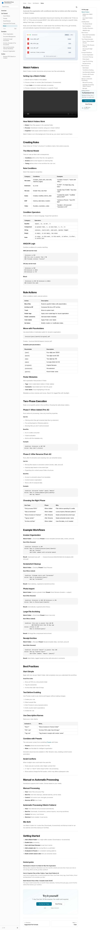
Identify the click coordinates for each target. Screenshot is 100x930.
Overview (3, 10)
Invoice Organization (32, 535)
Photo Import (29, 589)
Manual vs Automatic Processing (42, 779)
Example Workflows (35, 530)
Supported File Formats (9, 23)
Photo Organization (8, 34)
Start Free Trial (89, 100)
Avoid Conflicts (30, 759)
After (71, 34)
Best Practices (32, 666)
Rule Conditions (30, 168)
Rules (4, 26)
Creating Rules (32, 142)
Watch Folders (32, 67)
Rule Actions (31, 292)
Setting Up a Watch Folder (35, 76)
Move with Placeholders (34, 328)
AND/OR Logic (30, 243)
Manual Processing (32, 788)
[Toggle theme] (17, 928)
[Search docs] (10, 6)
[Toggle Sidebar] (20, 465)
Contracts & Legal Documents (7, 39)
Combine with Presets (33, 738)
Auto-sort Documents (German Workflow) (8, 47)
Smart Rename (7, 21)
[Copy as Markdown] (76, 7)
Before (67, 34)
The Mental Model (32, 151)
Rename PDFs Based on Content (9, 57)
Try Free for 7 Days (44, 904)
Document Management (9, 36)
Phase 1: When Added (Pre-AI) (37, 410)
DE (3, 927)
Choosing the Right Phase (35, 500)
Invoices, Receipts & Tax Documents (9, 43)
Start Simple (29, 671)
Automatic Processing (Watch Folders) (40, 805)
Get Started (36, 3)
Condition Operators (32, 212)
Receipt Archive (30, 638)
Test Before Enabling (33, 692)
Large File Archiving (32, 611)
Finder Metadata (31, 377)
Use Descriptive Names (34, 715)
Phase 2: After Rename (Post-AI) (38, 454)
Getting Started (32, 835)
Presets (5, 18)
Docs (29, 3)
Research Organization (9, 51)
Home (24, 3)
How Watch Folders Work (35, 121)
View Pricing (58, 904)
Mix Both (27, 822)
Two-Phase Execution (36, 401)
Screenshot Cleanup (32, 564)
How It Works (6, 16)
